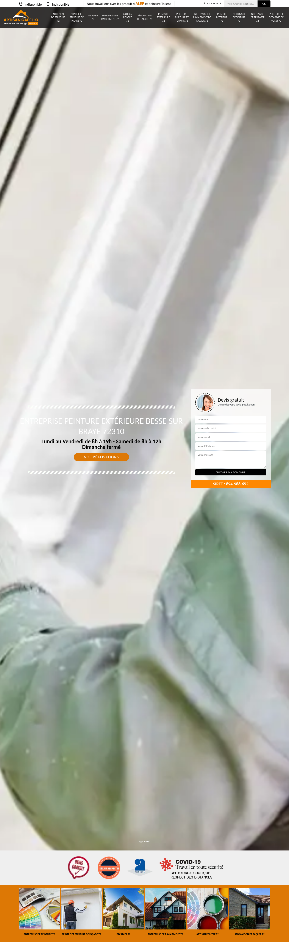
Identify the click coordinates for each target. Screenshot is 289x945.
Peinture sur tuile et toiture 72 (182, 17)
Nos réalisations (101, 457)
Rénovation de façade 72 (144, 17)
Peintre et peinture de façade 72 (77, 17)
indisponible (30, 4)
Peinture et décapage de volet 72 (276, 17)
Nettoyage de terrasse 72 (257, 17)
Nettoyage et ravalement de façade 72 (202, 17)
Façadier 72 (92, 17)
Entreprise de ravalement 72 (110, 17)
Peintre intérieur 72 (221, 17)
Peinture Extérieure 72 (163, 17)
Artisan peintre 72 (127, 17)
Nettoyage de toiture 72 (239, 17)
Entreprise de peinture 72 (58, 17)
